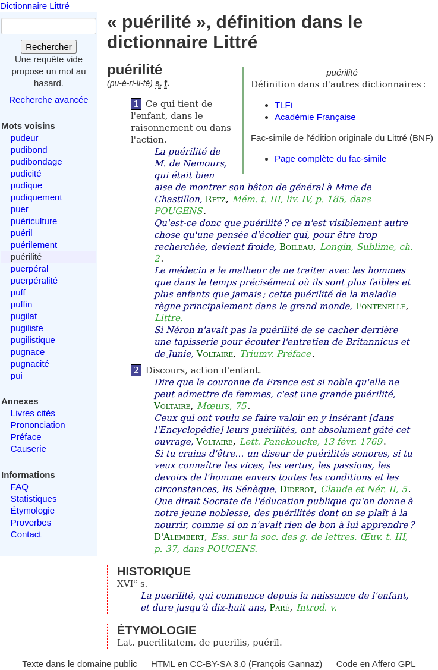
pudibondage (36, 161)
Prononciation (38, 425)
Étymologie (33, 510)
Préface (26, 437)
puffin (21, 304)
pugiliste (27, 328)
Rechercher (49, 47)
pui (17, 375)
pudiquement (36, 197)
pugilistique (33, 340)
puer (20, 209)
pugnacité (30, 363)
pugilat (24, 316)
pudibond (29, 149)
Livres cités (33, 413)
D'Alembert (179, 536)
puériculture (34, 221)
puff (18, 292)
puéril (22, 233)
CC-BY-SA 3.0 (218, 664)
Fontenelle (380, 306)
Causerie (28, 448)
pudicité (26, 173)
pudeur (25, 138)
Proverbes (31, 522)
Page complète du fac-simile (330, 158)
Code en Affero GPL (376, 664)
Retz (215, 199)
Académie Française (315, 117)
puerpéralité (34, 280)
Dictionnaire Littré (35, 6)
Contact (26, 534)
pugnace (28, 352)
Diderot (297, 489)
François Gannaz (285, 664)
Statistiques (34, 498)
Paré (279, 607)
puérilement (34, 245)
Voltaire (215, 353)
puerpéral (29, 268)
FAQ (20, 487)
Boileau (296, 246)
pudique (26, 185)
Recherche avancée (48, 100)
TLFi (283, 105)
